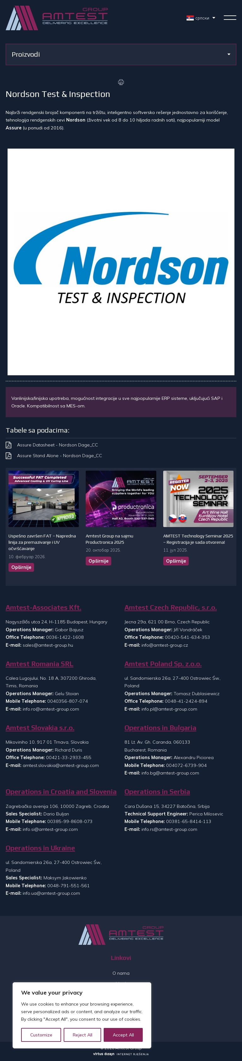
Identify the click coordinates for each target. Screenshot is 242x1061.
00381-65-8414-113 (188, 821)
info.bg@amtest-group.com (170, 773)
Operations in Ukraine (40, 848)
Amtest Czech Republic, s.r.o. (170, 607)
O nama (121, 973)
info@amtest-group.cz (164, 645)
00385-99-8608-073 (70, 821)
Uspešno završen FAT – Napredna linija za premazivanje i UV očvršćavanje (42, 542)
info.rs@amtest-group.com (169, 829)
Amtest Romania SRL (39, 664)
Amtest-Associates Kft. (43, 607)
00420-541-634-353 (187, 637)
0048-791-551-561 (68, 885)
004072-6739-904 (186, 765)
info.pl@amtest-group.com (169, 709)
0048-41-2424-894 (186, 701)
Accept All (123, 1035)
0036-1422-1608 (65, 637)
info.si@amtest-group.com (50, 829)
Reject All (82, 1035)
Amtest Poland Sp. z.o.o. (163, 664)
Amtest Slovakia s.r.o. (40, 728)
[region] (82, 1015)
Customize (41, 1035)
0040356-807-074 (67, 701)
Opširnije (21, 567)
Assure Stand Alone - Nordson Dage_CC (59, 455)
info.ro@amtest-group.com (51, 709)
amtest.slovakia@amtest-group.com (61, 765)
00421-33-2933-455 (68, 757)
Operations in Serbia (157, 792)
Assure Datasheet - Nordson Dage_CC (57, 445)
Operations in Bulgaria (160, 728)
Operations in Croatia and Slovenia (61, 792)
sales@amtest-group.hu (48, 645)
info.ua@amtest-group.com (51, 893)
